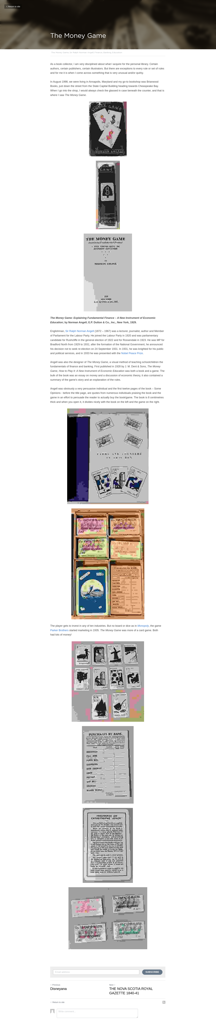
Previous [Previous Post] (55, 985)
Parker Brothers (59, 630)
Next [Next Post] (113, 985)
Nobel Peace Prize (132, 353)
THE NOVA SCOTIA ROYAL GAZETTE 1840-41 (131, 991)
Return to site (13, 6)
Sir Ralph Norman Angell (80, 331)
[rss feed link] (164, 1002)
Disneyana (58, 989)
